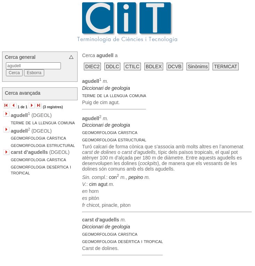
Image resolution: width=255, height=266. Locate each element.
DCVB (175, 66)
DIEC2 (92, 66)
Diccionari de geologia (106, 88)
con (113, 177)
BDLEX (154, 66)
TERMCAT (225, 66)
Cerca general (20, 57)
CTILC (132, 66)
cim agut (98, 184)
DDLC (112, 66)
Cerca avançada (22, 93)
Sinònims (198, 66)
